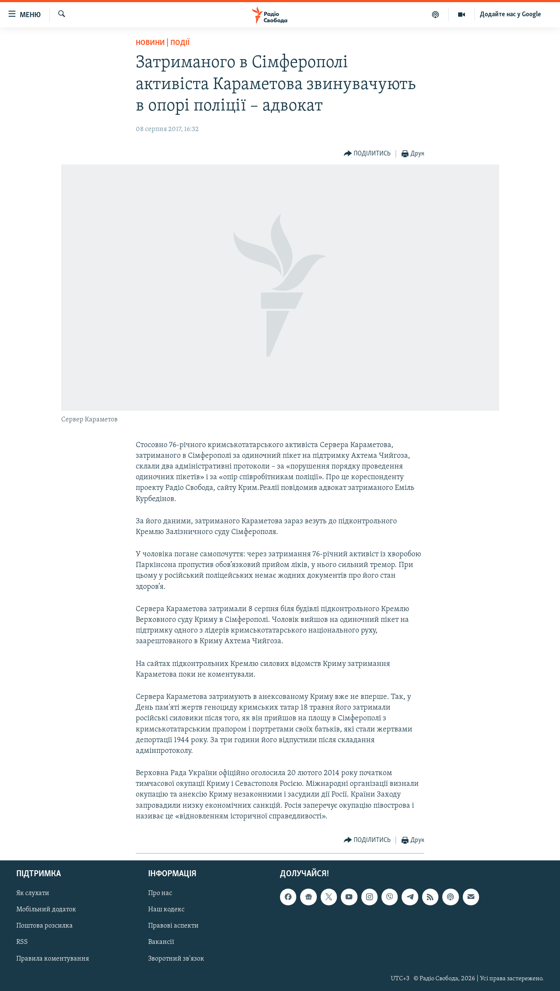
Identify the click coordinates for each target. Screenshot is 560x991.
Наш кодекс (166, 909)
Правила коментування (52, 958)
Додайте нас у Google (510, 14)
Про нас (160, 893)
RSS (22, 942)
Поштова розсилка (44, 926)
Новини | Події (163, 43)
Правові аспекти (173, 926)
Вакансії (161, 942)
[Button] (367, 154)
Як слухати (32, 893)
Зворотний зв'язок (176, 958)
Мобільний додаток (46, 909)
